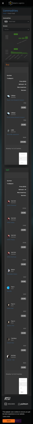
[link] (16, 101)
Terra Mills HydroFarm (13, 134)
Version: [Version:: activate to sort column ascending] (23, 90)
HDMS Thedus (11, 240)
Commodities (10, 11)
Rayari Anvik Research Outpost (15, 100)
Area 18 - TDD (10, 360)
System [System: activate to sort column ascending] (9, 75)
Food (4, 13)
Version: (5, 26)
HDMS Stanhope (11, 257)
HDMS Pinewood (11, 205)
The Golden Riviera (12, 274)
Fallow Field (10, 308)
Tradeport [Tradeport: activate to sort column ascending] (10, 78)
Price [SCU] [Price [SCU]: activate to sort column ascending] (22, 187)
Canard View (10, 343)
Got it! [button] (9, 421)
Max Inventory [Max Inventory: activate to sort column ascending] (21, 87)
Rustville (9, 291)
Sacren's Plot (10, 326)
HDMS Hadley (10, 222)
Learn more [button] (6, 416)
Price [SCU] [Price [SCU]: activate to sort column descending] (22, 81)
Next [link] (22, 392)
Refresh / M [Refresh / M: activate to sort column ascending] (22, 84)
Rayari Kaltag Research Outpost (16, 117)
